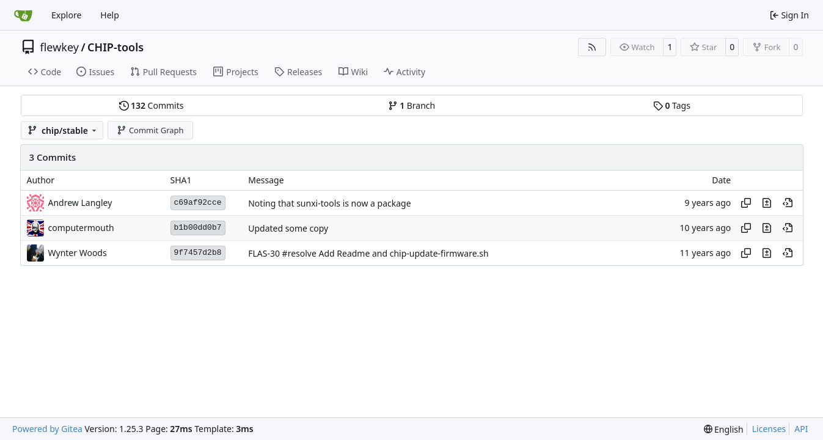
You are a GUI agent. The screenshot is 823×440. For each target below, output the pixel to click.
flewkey (59, 47)
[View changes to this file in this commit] (767, 203)
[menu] (724, 429)
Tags (671, 105)
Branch (412, 105)
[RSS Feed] (592, 47)
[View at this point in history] (787, 203)
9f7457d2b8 (198, 252)
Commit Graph (150, 130)
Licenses (769, 429)
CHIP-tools (115, 47)
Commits (151, 105)
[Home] (23, 15)
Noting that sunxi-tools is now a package (329, 203)
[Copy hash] (746, 203)
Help (109, 15)
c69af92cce (198, 202)
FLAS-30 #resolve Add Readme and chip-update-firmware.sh (368, 253)
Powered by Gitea (47, 429)
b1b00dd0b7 (198, 227)
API (801, 429)
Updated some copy (288, 228)
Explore (66, 15)
